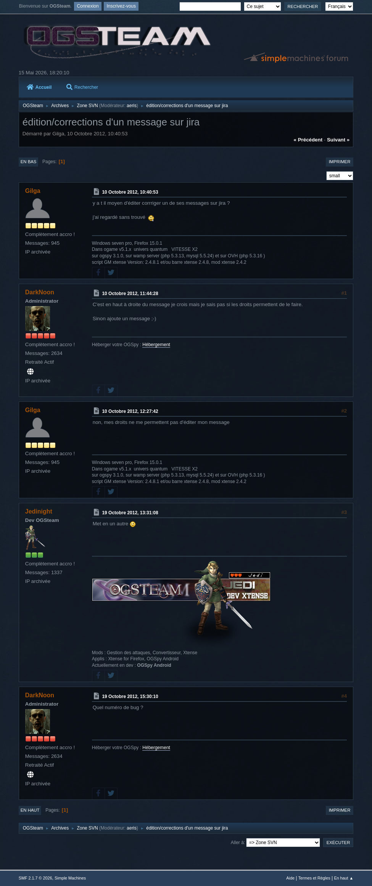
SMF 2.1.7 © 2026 (35, 878)
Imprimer (340, 161)
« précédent (308, 140)
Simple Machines (70, 878)
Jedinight (38, 511)
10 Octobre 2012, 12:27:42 (130, 411)
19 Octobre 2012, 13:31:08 (130, 512)
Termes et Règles (314, 878)
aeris (132, 105)
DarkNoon (39, 292)
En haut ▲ (343, 878)
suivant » (338, 140)
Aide (290, 878)
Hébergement (156, 344)
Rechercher (82, 87)
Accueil (39, 87)
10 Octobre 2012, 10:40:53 (130, 192)
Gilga (32, 191)
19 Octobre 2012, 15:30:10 (130, 696)
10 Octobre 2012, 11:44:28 (130, 293)
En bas (29, 161)
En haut (30, 810)
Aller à (237, 842)
